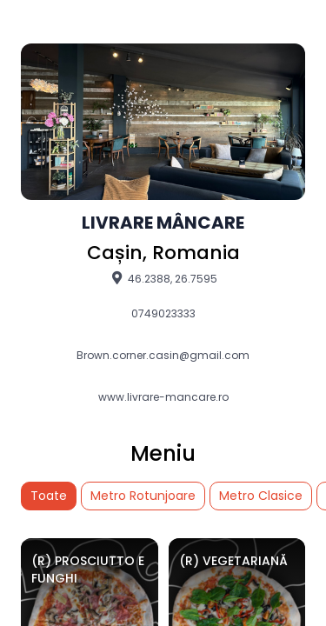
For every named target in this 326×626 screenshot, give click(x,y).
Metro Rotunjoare (143, 495)
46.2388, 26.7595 (163, 278)
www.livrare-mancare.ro (163, 397)
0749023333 (163, 314)
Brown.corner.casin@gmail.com (163, 356)
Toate (48, 495)
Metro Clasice (261, 495)
